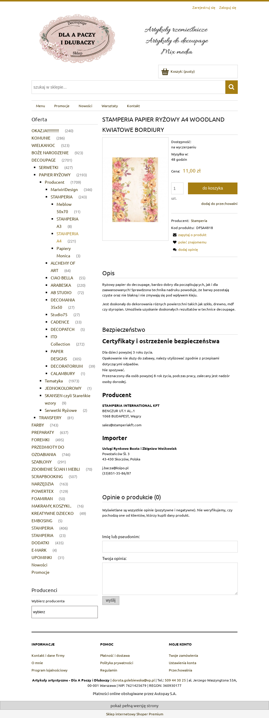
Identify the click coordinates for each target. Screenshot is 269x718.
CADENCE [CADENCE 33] (60, 321)
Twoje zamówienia (183, 655)
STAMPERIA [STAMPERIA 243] (61, 196)
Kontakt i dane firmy (48, 655)
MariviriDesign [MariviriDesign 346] (64, 189)
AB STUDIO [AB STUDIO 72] (61, 292)
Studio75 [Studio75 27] (59, 314)
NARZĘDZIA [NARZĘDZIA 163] (43, 483)
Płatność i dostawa (115, 655)
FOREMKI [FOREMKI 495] (40, 439)
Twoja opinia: (114, 558)
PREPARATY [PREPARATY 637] (43, 432)
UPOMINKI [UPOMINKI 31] (42, 557)
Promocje (40, 572)
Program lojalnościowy (49, 670)
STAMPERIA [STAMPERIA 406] (42, 527)
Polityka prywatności (116, 662)
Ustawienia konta (182, 662)
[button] (189, 234)
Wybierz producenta (48, 601)
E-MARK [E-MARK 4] (39, 550)
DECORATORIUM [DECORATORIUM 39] (67, 366)
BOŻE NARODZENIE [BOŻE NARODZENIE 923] (50, 152)
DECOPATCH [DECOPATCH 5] (63, 329)
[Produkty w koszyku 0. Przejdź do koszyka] (178, 71)
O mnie (37, 662)
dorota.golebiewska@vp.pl (133, 680)
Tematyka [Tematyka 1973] (54, 380)
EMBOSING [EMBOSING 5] (42, 520)
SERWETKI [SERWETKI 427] (48, 167)
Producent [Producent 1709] (55, 182)
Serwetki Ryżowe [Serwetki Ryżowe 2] (61, 410)
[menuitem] (41, 106)
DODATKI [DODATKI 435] (40, 542)
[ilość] (177, 188)
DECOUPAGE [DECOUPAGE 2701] (44, 159)
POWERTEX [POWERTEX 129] (43, 491)
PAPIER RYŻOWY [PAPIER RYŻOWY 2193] (54, 174)
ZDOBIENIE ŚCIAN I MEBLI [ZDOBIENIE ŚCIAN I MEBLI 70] (56, 469)
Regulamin (108, 670)
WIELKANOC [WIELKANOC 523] (43, 145)
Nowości (39, 564)
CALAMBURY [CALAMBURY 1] (63, 373)
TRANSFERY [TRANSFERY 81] (50, 417)
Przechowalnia (180, 670)
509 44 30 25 (175, 680)
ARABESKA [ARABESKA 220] (61, 285)
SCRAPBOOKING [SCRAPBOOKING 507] (47, 476)
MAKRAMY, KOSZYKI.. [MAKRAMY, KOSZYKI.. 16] (51, 505)
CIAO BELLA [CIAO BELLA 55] (62, 277)
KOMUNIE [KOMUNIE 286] (41, 137)
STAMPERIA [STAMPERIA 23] (42, 535)
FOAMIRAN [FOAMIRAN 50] (42, 498)
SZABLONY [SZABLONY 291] (42, 461)
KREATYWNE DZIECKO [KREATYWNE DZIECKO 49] (53, 513)
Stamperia (199, 220)
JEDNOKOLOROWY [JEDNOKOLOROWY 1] (63, 388)
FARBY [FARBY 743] (38, 424)
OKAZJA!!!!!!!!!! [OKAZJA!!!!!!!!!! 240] (45, 130)
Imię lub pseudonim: (121, 536)
